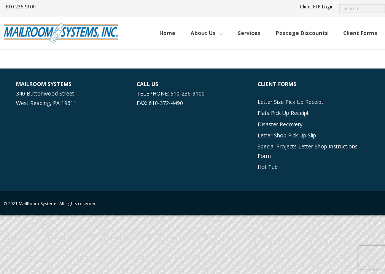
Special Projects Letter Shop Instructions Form (308, 151)
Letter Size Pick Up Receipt (290, 101)
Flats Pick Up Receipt (283, 112)
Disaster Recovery (280, 124)
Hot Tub (268, 166)
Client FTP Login (317, 6)
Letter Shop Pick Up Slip (287, 135)
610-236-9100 (20, 6)
